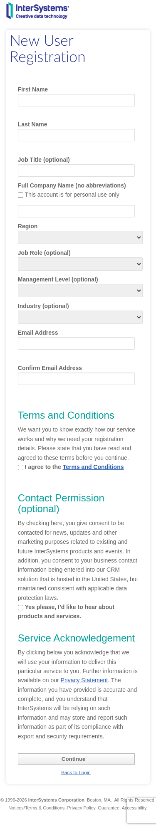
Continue (74, 759)
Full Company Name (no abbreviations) (72, 185)
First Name (33, 89)
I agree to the (74, 467)
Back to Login (76, 772)
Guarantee (108, 807)
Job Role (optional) (44, 252)
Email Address (38, 332)
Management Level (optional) (58, 279)
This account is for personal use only (72, 194)
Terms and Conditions (93, 467)
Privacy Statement (84, 680)
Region (27, 226)
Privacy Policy (81, 807)
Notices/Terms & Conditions (36, 807)
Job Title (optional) (44, 159)
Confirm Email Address (50, 368)
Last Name (32, 124)
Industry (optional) (43, 306)
